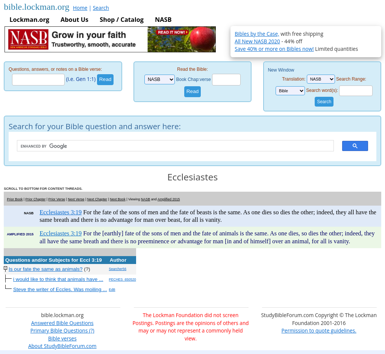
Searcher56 (118, 269)
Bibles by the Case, (257, 33)
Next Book (118, 199)
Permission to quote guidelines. (319, 330)
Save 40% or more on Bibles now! (274, 48)
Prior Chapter (36, 199)
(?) (91, 330)
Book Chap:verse (193, 79)
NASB (163, 19)
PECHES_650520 (122, 279)
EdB (112, 289)
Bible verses (62, 338)
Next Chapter (97, 199)
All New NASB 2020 (257, 41)
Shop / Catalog (122, 19)
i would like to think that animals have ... (58, 279)
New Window (281, 70)
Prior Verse (56, 199)
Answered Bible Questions (62, 323)
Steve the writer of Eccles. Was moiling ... (60, 289)
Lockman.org (29, 19)
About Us (74, 19)
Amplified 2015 (169, 199)
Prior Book (15, 199)
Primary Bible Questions (59, 330)
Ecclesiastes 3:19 (60, 212)
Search (101, 7)
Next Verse (76, 199)
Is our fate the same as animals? (45, 269)
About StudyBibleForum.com (62, 345)
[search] (172, 146)
